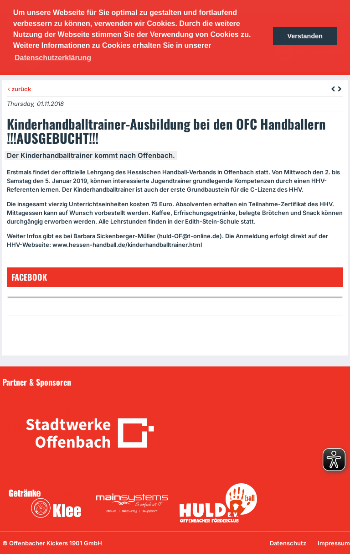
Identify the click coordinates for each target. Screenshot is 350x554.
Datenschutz (288, 543)
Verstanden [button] (305, 36)
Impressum (334, 543)
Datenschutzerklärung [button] (53, 58)
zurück (19, 89)
